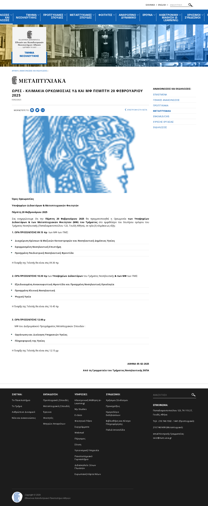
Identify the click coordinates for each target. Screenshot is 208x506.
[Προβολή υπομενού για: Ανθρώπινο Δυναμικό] (138, 14)
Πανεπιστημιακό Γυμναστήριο (83, 458)
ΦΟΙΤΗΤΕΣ (105, 15)
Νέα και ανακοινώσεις (24, 417)
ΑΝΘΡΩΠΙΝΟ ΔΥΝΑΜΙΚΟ (127, 16)
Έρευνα (47, 411)
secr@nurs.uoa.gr (162, 437)
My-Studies (81, 409)
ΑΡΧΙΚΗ (15, 70)
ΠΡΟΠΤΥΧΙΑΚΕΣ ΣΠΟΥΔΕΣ (53, 16)
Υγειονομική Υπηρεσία (87, 450)
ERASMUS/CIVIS (161, 116)
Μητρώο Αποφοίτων (54, 423)
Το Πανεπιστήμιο (21, 400)
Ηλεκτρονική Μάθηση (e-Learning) (88, 402)
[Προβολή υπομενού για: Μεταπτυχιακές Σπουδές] (93, 14)
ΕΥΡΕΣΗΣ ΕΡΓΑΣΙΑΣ (163, 121)
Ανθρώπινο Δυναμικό (23, 411)
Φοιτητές (48, 417)
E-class (78, 415)
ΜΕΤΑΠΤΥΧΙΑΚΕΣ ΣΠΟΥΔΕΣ (81, 16)
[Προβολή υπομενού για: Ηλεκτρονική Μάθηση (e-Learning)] (180, 14)
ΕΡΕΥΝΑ (148, 15)
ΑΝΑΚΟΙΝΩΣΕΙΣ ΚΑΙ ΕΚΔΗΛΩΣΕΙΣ (33, 70)
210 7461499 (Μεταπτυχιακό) (168, 427)
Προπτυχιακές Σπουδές (56, 400)
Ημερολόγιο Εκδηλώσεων (113, 413)
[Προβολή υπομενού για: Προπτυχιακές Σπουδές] (65, 14)
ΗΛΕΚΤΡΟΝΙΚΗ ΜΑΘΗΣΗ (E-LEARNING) (168, 17)
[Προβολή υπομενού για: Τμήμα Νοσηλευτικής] (38, 14)
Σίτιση (78, 444)
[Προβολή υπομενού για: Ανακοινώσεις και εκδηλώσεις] (11, 14)
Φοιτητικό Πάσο (83, 420)
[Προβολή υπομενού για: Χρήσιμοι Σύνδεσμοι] (202, 14)
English (162, 4)
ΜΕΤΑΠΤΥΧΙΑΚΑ (162, 110)
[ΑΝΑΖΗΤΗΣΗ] (181, 5)
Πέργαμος (80, 438)
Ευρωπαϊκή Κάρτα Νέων (88, 474)
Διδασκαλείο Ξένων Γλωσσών (85, 467)
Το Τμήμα (17, 406)
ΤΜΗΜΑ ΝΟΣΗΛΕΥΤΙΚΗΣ (26, 16)
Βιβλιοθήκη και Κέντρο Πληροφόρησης (118, 422)
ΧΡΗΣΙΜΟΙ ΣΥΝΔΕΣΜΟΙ (193, 16)
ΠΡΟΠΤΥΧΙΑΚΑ (160, 105)
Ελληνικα (150, 4)
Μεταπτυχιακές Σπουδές (56, 406)
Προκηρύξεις (113, 406)
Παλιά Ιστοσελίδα (115, 429)
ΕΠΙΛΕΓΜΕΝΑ (160, 94)
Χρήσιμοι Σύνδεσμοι (117, 400)
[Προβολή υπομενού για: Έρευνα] (154, 14)
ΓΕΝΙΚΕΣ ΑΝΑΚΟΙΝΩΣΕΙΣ (166, 100)
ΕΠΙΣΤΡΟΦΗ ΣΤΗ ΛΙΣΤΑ (136, 109)
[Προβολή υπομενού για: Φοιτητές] (114, 14)
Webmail (79, 432)
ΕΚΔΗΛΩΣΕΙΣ (160, 127)
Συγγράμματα (82, 426)
